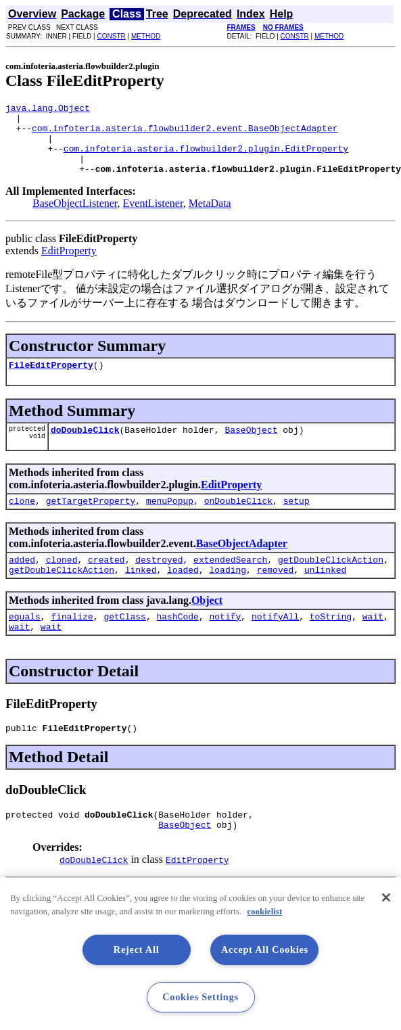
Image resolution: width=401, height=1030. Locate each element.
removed (275, 594)
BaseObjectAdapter (241, 563)
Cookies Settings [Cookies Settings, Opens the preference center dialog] (200, 996)
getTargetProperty (91, 521)
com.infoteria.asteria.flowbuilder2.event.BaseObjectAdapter (184, 134)
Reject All (137, 949)
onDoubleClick (238, 521)
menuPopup (169, 521)
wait (372, 642)
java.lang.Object (47, 109)
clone (22, 521)
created (106, 582)
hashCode (177, 642)
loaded (183, 594)
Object (206, 624)
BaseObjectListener (75, 217)
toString (331, 642)
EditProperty (69, 265)
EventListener (153, 217)
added (22, 582)
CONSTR (111, 36)
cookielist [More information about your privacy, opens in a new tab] (264, 911)
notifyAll (275, 642)
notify (225, 642)
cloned (62, 582)
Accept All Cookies (264, 949)
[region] (200, 954)
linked (141, 594)
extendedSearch (230, 582)
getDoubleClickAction (330, 582)
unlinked (325, 594)
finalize (72, 642)
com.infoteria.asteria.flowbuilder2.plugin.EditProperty (206, 158)
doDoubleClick (85, 448)
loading (227, 594)
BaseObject (251, 448)
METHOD (145, 36)
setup (296, 521)
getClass (124, 642)
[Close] (386, 897)
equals (25, 642)
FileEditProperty (51, 381)
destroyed (159, 582)
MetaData (210, 217)
